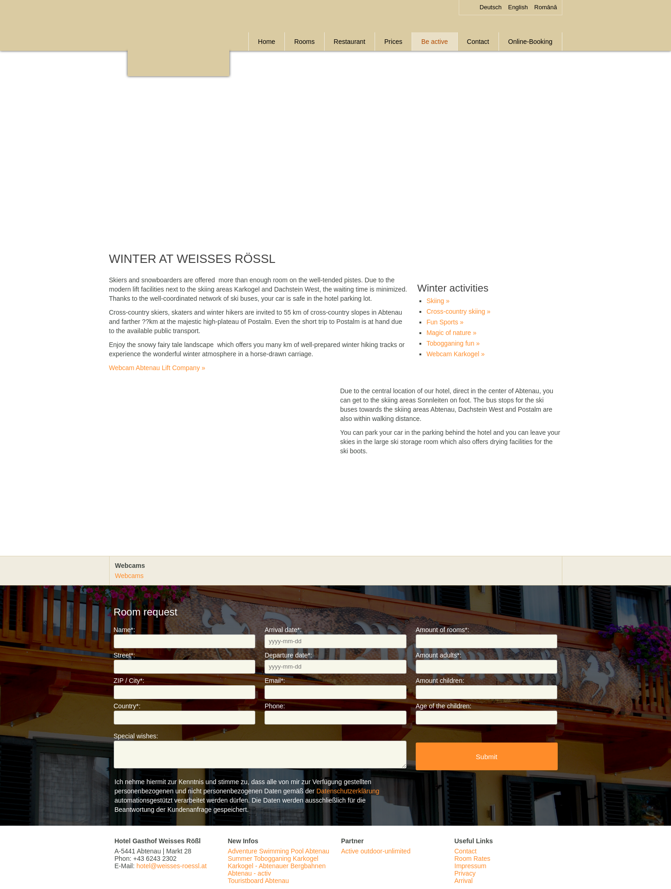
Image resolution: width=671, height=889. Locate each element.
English (518, 7)
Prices (393, 41)
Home (266, 41)
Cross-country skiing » (458, 311)
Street (124, 655)
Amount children (440, 680)
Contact (478, 41)
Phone (275, 706)
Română (545, 7)
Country (127, 706)
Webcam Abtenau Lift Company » (157, 367)
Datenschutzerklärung (347, 791)
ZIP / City (129, 680)
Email (275, 680)
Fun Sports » (444, 322)
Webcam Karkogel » (455, 354)
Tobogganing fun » (453, 343)
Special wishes (136, 736)
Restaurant (349, 41)
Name (124, 629)
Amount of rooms (442, 629)
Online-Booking (530, 41)
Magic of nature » (451, 332)
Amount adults (439, 655)
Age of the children (444, 706)
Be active (434, 41)
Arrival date (283, 629)
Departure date (288, 655)
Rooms (304, 41)
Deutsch (491, 7)
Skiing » (437, 300)
